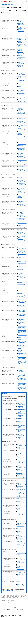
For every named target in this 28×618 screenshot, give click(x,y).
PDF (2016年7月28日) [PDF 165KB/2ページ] (22, 327)
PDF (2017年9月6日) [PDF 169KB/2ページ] (22, 259)
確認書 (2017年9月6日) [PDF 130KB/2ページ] (22, 263)
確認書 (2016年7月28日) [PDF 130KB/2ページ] (22, 307)
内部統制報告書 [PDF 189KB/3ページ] (22, 254)
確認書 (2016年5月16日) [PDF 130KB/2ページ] (21, 456)
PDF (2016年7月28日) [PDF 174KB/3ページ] (22, 302)
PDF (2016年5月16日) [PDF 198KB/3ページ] (22, 375)
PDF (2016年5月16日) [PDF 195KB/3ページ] (21, 452)
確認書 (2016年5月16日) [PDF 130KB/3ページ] (22, 379)
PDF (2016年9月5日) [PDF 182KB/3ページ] (22, 311)
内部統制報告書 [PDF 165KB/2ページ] (22, 149)
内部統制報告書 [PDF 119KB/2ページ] (22, 45)
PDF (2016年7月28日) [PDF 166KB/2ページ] (21, 411)
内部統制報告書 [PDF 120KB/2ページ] (22, 80)
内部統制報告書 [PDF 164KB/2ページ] (22, 115)
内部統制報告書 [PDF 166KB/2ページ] (22, 184)
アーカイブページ (10, 590)
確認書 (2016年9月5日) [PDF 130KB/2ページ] (22, 315)
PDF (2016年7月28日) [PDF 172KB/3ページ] (22, 384)
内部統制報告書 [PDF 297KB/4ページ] (22, 298)
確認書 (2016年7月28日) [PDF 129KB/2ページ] (22, 331)
